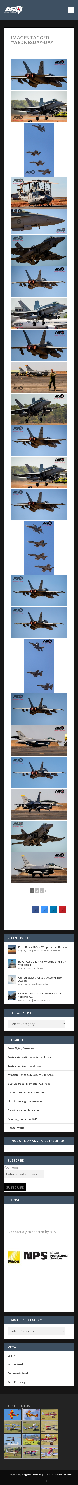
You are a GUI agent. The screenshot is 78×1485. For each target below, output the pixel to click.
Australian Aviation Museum (25, 1066)
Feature (48, 950)
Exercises (38, 950)
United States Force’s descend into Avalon (40, 979)
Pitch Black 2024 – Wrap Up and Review (42, 947)
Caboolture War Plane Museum (27, 1092)
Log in (11, 1355)
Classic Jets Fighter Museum (25, 1101)
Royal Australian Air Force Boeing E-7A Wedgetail (42, 963)
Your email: (12, 1167)
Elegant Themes (31, 1474)
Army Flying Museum (21, 1048)
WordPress (65, 1474)
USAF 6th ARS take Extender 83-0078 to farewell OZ (42, 995)
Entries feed (15, 1364)
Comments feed (18, 1373)
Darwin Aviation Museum (23, 1110)
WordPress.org (17, 1382)
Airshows (38, 968)
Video (46, 984)
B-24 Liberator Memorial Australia (29, 1083)
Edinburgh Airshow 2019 (22, 1119)
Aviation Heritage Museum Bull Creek (31, 1075)
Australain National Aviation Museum (31, 1057)
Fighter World (16, 1128)
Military (56, 950)
